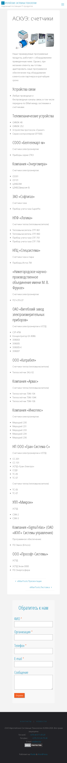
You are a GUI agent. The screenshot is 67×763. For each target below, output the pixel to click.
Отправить (19, 695)
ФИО (17, 618)
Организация (22, 631)
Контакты (26, 721)
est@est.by (36, 741)
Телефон (19, 645)
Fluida (32, 754)
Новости (41, 721)
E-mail (18, 658)
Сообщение (21, 672)
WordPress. (43, 754)
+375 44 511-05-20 (37, 734)
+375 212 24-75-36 (39, 738)
